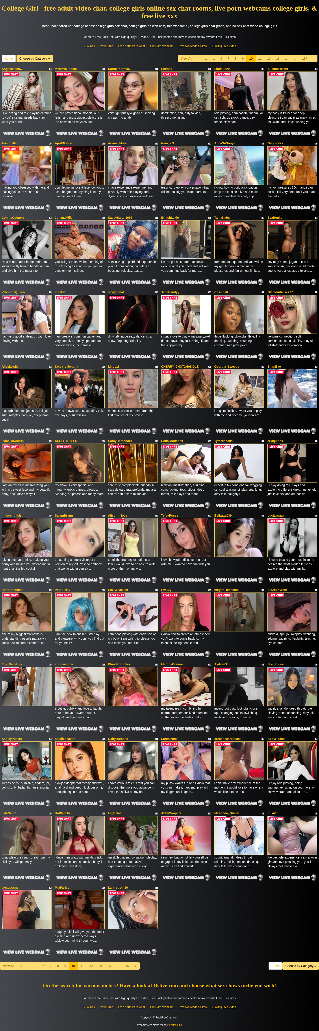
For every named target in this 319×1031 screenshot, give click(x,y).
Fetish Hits (175, 1025)
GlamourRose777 (280, 292)
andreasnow (64, 664)
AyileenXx (221, 664)
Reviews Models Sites (193, 46)
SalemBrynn (64, 515)
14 (287, 58)
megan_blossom (226, 590)
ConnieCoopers (13, 217)
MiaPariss (62, 887)
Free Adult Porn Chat (131, 46)
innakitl (60, 292)
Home (9, 58)
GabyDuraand (118, 739)
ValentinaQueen (13, 292)
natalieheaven (65, 739)
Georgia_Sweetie (226, 366)
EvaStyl (166, 590)
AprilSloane (63, 143)
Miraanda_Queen (226, 813)
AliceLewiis (10, 366)
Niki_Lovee (275, 664)
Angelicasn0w (12, 69)
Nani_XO (167, 143)
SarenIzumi (169, 739)
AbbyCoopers (171, 813)
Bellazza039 (223, 515)
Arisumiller (10, 143)
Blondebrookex (119, 664)
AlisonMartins (277, 69)
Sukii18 (272, 813)
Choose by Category (34, 58)
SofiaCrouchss (172, 441)
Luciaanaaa (275, 515)
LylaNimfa (9, 813)
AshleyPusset (12, 739)
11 (260, 58)
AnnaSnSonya (224, 143)
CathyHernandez (120, 441)
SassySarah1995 (120, 217)
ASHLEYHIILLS (66, 441)
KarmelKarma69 (120, 69)
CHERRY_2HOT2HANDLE (179, 366)
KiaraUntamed (12, 590)
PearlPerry (62, 590)
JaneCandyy (170, 292)
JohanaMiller (64, 217)
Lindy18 (114, 366)
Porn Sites (106, 46)
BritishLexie (170, 217)
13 (278, 58)
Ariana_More (117, 143)
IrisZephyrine (277, 590)
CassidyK (221, 292)
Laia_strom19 (118, 887)
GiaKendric (275, 143)
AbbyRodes (276, 739)
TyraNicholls (223, 441)
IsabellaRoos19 (13, 441)
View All (186, 58)
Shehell (166, 69)
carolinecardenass (227, 739)
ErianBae (274, 366)
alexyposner (11, 887)
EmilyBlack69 (118, 590)
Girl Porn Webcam (161, 46)
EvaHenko (274, 217)
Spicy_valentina (66, 366)
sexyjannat (116, 292)
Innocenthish (11, 515)
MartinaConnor (172, 664)
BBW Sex (89, 46)
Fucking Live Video (224, 46)
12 (269, 58)
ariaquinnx (275, 441)
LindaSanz (222, 69)
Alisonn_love (117, 515)
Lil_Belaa (114, 813)
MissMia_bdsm (66, 69)
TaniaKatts (222, 217)
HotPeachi (62, 813)
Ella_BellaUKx (12, 664)
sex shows (229, 985)
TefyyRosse (169, 515)
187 (304, 58)
